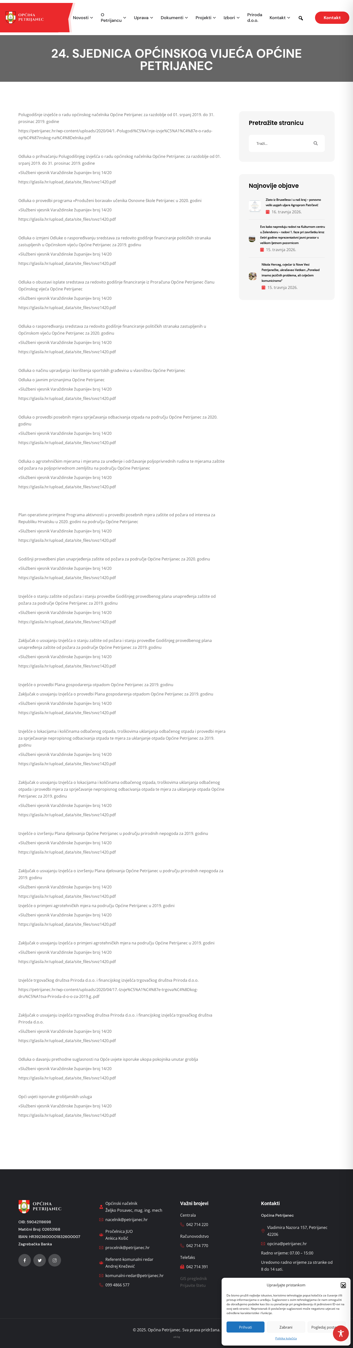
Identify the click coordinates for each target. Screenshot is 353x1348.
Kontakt (278, 18)
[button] (343, 1284)
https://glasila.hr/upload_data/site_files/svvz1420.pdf (67, 182)
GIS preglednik (193, 1278)
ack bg (176, 1336)
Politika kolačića (286, 1338)
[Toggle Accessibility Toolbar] (340, 1333)
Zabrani (285, 1327)
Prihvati (245, 1327)
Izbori (229, 18)
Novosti (81, 18)
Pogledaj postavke (326, 1327)
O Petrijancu (111, 17)
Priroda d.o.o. (254, 17)
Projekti (203, 18)
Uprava (141, 18)
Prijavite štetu (193, 1285)
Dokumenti (172, 18)
